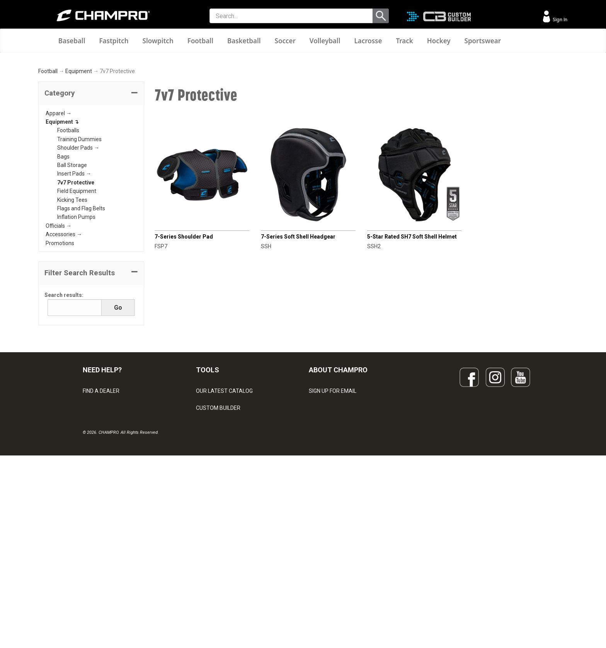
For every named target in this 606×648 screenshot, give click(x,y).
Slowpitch (158, 40)
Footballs (68, 232)
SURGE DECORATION (221, 561)
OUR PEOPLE (324, 509)
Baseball (71, 40)
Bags (63, 258)
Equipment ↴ (62, 223)
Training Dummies (79, 241)
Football (200, 40)
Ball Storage (72, 267)
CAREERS (321, 561)
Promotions (60, 345)
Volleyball (325, 40)
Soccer (285, 40)
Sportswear (483, 40)
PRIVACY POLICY (103, 561)
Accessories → (64, 336)
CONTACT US (99, 527)
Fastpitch (113, 40)
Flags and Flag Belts (81, 310)
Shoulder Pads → (78, 250)
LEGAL (91, 544)
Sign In (559, 19)
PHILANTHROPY (328, 544)
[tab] (91, 195)
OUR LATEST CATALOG (224, 492)
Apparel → (58, 215)
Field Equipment (76, 293)
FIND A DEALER (101, 492)
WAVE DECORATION (220, 544)
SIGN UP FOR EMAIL (332, 492)
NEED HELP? (102, 472)
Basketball (244, 40)
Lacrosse (368, 40)
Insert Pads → (74, 276)
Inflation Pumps (76, 319)
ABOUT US (322, 527)
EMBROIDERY (212, 595)
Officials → (58, 327)
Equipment (78, 173)
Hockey (439, 40)
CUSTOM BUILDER (218, 509)
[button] (91, 195)
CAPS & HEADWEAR (220, 578)
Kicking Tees (72, 301)
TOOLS (207, 472)
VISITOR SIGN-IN (102, 509)
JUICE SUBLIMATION (221, 527)
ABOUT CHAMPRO (338, 472)
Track (404, 40)
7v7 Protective (75, 284)
